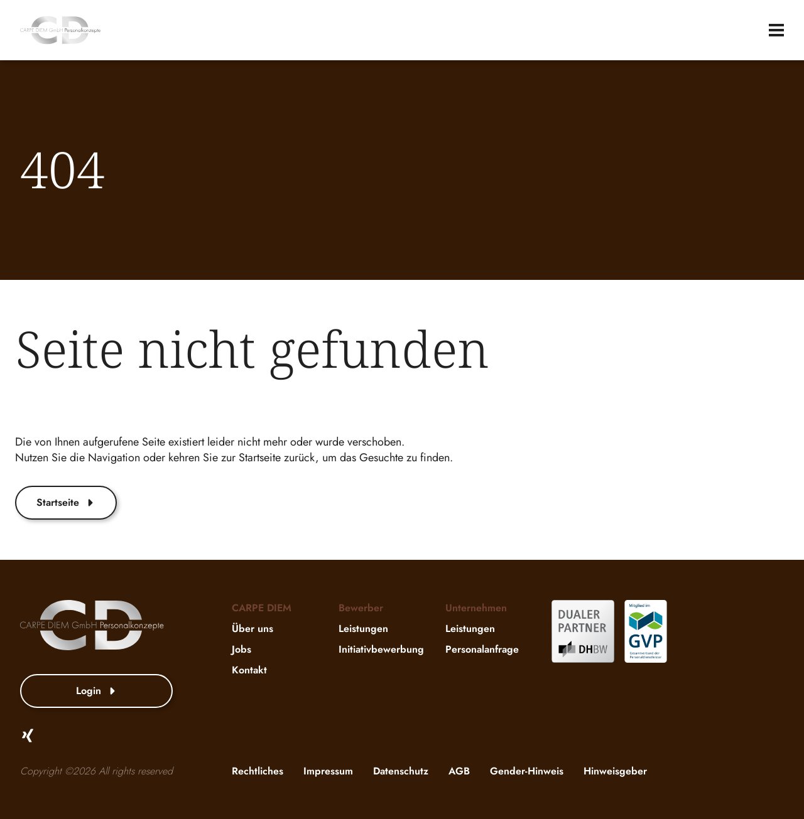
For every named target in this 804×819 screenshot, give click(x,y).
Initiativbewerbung (381, 649)
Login (96, 690)
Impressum (328, 771)
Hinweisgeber (615, 771)
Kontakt (249, 670)
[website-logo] (60, 30)
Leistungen (363, 628)
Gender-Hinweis (526, 771)
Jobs (241, 649)
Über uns (252, 628)
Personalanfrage (482, 649)
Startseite (65, 502)
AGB (459, 771)
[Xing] (27, 735)
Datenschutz (400, 771)
